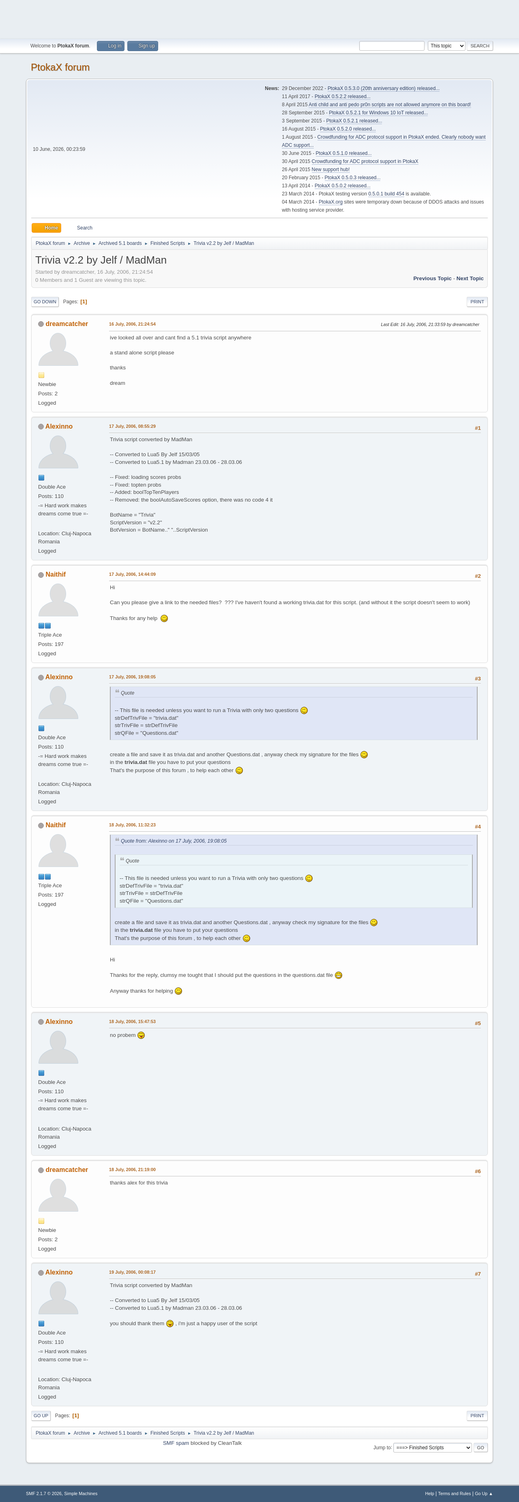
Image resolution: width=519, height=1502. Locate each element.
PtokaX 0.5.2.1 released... (354, 121)
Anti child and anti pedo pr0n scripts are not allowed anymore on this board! (390, 104)
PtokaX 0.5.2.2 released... (343, 96)
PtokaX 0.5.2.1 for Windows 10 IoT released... (378, 113)
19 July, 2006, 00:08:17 (132, 1272)
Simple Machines (80, 1493)
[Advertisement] (259, 18)
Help (429, 1493)
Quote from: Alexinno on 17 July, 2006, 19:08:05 (174, 841)
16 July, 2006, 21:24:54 (132, 324)
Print (477, 301)
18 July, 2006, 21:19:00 (132, 1169)
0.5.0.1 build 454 (386, 194)
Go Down (45, 301)
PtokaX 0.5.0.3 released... (353, 177)
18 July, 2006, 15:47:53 (132, 1021)
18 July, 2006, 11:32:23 (132, 824)
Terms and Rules (454, 1493)
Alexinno (59, 426)
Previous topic (432, 278)
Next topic (470, 278)
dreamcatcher (66, 323)
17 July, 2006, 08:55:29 (132, 426)
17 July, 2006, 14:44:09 (132, 574)
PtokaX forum (60, 67)
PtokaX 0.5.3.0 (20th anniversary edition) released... (384, 88)
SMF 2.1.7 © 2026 (44, 1493)
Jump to (382, 1447)
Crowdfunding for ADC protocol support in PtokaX (365, 161)
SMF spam (176, 1443)
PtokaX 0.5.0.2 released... (343, 186)
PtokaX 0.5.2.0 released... (348, 129)
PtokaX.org (331, 202)
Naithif (55, 574)
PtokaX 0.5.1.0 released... (344, 153)
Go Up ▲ (484, 1493)
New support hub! (331, 169)
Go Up (41, 1415)
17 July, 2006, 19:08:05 (132, 676)
